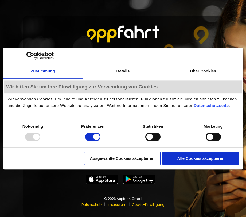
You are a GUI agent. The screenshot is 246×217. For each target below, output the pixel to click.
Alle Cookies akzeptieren (201, 158)
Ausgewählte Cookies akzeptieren (122, 158)
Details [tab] (123, 71)
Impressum (117, 204)
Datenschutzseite (211, 105)
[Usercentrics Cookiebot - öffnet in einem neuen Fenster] (30, 56)
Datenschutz (91, 204)
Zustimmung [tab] (43, 71)
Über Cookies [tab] (203, 71)
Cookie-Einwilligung (148, 204)
